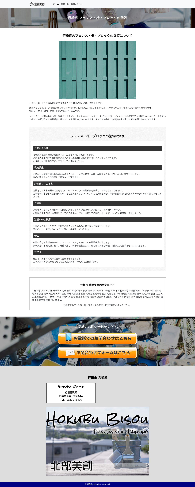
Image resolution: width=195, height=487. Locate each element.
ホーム (56, 4)
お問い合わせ (76, 4)
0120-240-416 (74, 399)
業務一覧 (65, 4)
